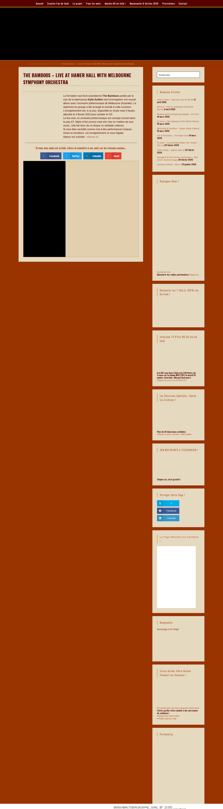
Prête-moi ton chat (167, 713)
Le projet (77, 3)
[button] (50, 155)
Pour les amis (93, 3)
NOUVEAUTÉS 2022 (47, 63)
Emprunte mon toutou (169, 710)
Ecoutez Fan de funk (58, 3)
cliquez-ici (92, 136)
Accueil (39, 3)
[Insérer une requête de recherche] (178, 74)
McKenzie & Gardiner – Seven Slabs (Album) (177, 127)
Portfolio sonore (140, 806)
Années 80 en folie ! (115, 3)
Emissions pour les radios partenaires (129, 804)
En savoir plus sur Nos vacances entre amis (178, 702)
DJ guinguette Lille (154, 804)
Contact (183, 3)
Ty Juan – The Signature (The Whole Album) (177, 120)
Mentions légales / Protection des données (131, 801)
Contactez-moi (178, 254)
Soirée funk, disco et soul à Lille (162, 806)
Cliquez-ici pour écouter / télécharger (173, 429)
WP (161, 801)
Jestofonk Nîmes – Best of (169, 160)
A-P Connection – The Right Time (172, 134)
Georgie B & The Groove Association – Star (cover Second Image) (176, 154)
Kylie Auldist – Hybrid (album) (170, 148)
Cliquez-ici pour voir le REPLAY (171, 375)
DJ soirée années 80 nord (175, 804)
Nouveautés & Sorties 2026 (144, 3)
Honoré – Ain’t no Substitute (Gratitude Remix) (177, 106)
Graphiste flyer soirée (122, 806)
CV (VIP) (168, 801)
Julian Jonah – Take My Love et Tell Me (174, 99)
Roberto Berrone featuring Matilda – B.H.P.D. (177, 113)
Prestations (168, 3)
